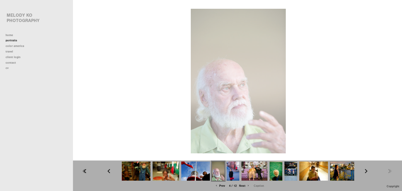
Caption (259, 186)
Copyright (393, 186)
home (9, 35)
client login (13, 57)
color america (17, 46)
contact (11, 62)
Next (244, 186)
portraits (11, 40)
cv (7, 68)
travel (11, 51)
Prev (220, 186)
